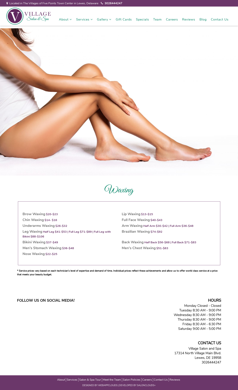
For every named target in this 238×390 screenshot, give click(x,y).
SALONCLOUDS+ (146, 385)
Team (157, 19)
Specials (142, 19)
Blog (203, 19)
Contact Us (220, 19)
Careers (172, 19)
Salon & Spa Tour (90, 380)
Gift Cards (124, 19)
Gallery (104, 19)
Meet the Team (112, 380)
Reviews (188, 19)
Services (84, 19)
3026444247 (210, 362)
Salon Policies (131, 380)
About (65, 19)
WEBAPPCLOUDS (107, 385)
